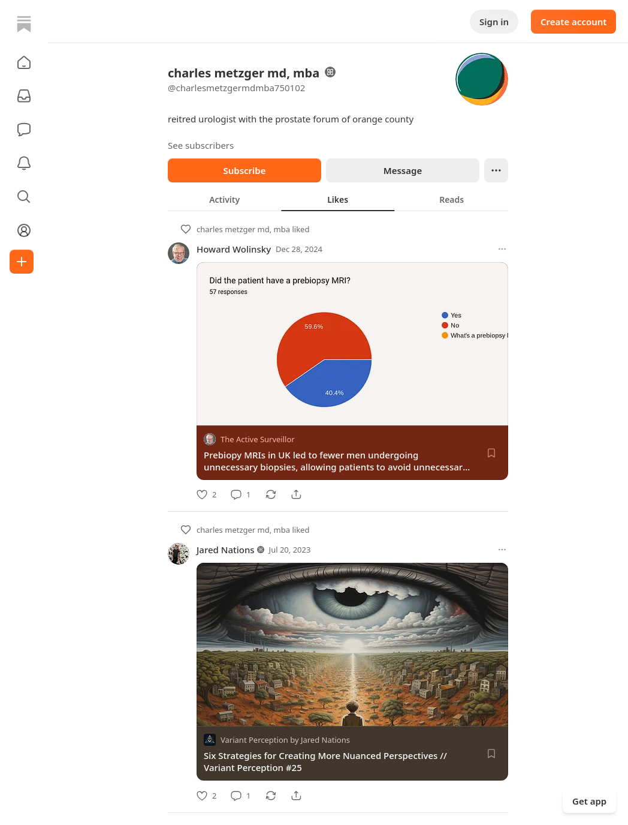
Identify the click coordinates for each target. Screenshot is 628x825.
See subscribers (201, 145)
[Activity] (24, 163)
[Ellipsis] (496, 170)
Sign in (494, 22)
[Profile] (24, 230)
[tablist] (338, 199)
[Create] (22, 262)
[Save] (491, 453)
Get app (589, 801)
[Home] (24, 24)
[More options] (502, 249)
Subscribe (244, 170)
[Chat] (24, 129)
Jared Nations (226, 550)
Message (403, 170)
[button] (24, 62)
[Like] (206, 494)
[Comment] (240, 494)
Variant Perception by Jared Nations (285, 740)
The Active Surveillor (258, 439)
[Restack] (271, 494)
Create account (573, 22)
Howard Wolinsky (234, 249)
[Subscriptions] (24, 96)
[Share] (296, 494)
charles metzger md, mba (243, 229)
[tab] (224, 199)
